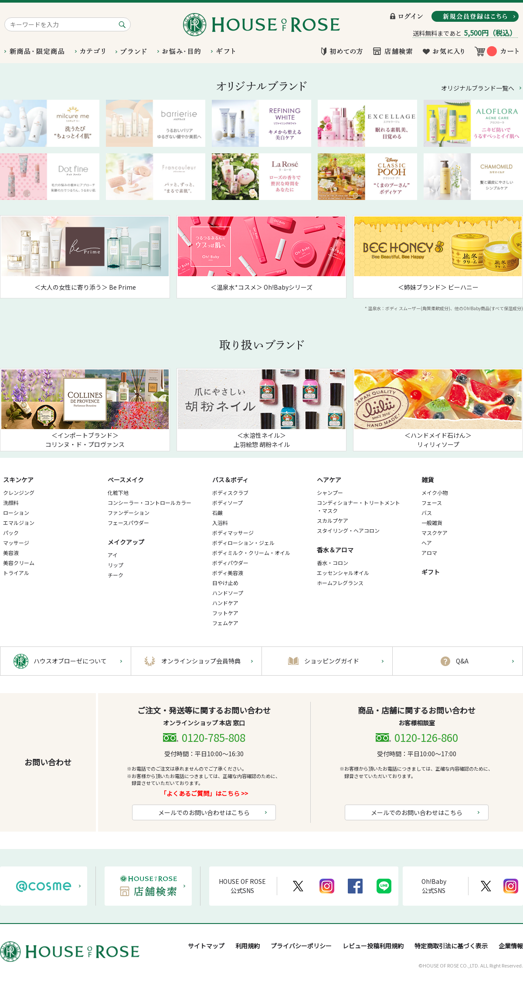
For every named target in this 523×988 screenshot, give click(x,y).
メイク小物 (434, 492)
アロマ (429, 552)
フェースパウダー (128, 522)
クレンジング (18, 492)
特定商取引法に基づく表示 (451, 945)
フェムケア (225, 622)
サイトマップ (206, 945)
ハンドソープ (227, 592)
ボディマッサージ (233, 532)
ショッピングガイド (331, 660)
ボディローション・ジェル (243, 542)
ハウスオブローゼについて (70, 660)
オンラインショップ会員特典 (201, 660)
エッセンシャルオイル (343, 572)
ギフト (430, 572)
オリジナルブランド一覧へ (477, 88)
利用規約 (247, 945)
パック (11, 532)
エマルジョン (18, 522)
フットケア (225, 612)
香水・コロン (332, 562)
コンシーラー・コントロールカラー (149, 502)
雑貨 (427, 479)
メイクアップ (126, 542)
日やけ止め (225, 582)
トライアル (16, 572)
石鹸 (217, 512)
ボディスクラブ (230, 492)
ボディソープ (227, 502)
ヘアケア (329, 479)
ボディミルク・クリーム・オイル (251, 552)
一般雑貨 (431, 522)
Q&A (462, 660)
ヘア (426, 542)
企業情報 (511, 945)
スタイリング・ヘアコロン (348, 530)
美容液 (11, 552)
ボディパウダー (230, 562)
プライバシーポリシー (301, 945)
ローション (16, 512)
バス (426, 512)
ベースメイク (126, 479)
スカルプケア (332, 520)
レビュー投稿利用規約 (373, 945)
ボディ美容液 (227, 572)
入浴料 (220, 522)
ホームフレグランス (340, 582)
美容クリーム (18, 562)
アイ (113, 554)
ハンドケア (225, 602)
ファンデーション (128, 512)
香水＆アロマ (335, 549)
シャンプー (330, 492)
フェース (431, 502)
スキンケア (18, 479)
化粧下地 (118, 492)
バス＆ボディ (230, 479)
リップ (115, 564)
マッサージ (16, 542)
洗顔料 (11, 502)
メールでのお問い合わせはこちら (204, 812)
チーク (115, 575)
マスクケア (434, 532)
